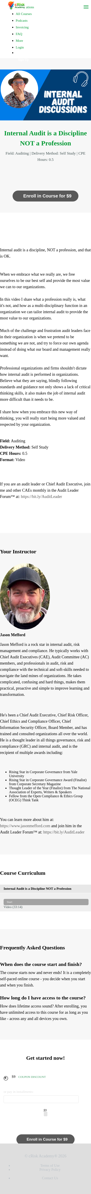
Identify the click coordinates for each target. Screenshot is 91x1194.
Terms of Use (50, 1165)
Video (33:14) (46, 902)
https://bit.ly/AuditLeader (41, 496)
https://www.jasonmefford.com (25, 826)
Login (20, 47)
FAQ (19, 34)
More (20, 40)
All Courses (24, 14)
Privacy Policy (50, 1169)
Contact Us (50, 1178)
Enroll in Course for (45, 195)
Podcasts (22, 20)
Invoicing (22, 27)
